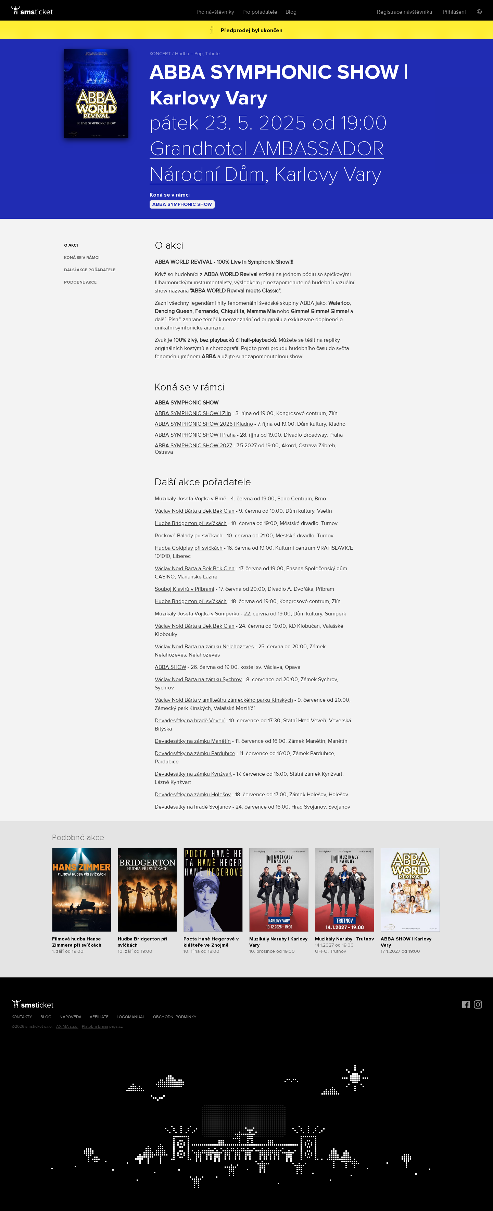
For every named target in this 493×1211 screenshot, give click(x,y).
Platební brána (95, 1026)
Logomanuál (131, 1017)
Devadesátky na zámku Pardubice (195, 753)
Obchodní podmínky (175, 1017)
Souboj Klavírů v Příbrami (184, 589)
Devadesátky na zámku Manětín (193, 741)
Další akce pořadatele (89, 270)
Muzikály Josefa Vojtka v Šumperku (197, 613)
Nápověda (70, 1017)
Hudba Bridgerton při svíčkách (191, 523)
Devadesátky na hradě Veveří (190, 720)
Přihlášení (454, 12)
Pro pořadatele (259, 12)
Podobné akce (80, 282)
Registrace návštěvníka (404, 12)
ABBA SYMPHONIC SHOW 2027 (193, 445)
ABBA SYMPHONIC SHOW (182, 204)
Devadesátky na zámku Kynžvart (193, 774)
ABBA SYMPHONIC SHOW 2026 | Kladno (204, 424)
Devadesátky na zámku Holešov (193, 794)
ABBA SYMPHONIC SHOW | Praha (195, 435)
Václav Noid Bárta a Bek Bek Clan (195, 511)
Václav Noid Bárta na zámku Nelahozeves (204, 646)
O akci (71, 245)
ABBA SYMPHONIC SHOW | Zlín (193, 413)
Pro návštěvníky (215, 12)
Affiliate (99, 1017)
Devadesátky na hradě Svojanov (193, 806)
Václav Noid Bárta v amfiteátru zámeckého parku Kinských (224, 700)
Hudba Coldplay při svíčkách (189, 548)
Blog (291, 12)
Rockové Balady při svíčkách (189, 535)
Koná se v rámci (81, 257)
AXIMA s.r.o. (67, 1026)
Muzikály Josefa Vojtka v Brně (190, 498)
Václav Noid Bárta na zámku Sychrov (198, 679)
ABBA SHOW (170, 667)
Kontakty (22, 1017)
